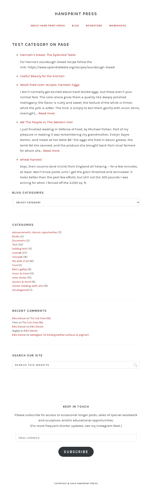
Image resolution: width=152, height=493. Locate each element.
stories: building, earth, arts (27, 285)
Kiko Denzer (19, 318)
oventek (17, 252)
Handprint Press (76, 13)
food (15, 265)
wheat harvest (31, 159)
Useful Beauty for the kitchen (42, 76)
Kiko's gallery (19, 269)
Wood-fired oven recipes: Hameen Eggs (50, 85)
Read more (46, 113)
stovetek (17, 256)
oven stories (19, 277)
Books (16, 236)
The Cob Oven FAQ (40, 318)
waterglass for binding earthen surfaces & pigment (59, 334)
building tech (19, 248)
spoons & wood (21, 281)
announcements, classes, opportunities (34, 232)
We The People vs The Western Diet (46, 122)
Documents (19, 240)
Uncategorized (20, 290)
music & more (20, 273)
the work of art (20, 261)
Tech (14, 244)
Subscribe (76, 452)
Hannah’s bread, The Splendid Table (48, 55)
